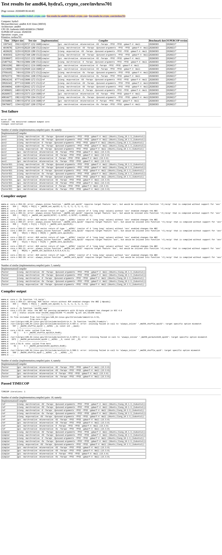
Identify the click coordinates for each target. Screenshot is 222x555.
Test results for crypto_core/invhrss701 (107, 16)
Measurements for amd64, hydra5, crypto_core (23, 16)
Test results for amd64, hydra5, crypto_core (67, 16)
